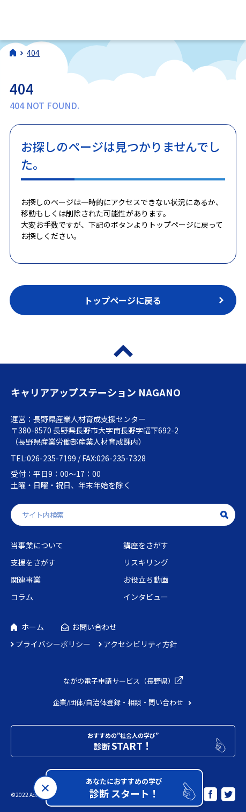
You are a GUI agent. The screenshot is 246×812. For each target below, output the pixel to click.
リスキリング (145, 562)
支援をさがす (33, 562)
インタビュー (145, 596)
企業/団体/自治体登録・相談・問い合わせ (118, 702)
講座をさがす (145, 545)
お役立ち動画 (145, 579)
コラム (22, 596)
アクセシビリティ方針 (140, 644)
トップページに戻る (122, 300)
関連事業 (26, 579)
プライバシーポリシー (53, 644)
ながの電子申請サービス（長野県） (119, 681)
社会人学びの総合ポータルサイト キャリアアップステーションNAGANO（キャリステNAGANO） (85, 18)
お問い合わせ (94, 626)
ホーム (32, 626)
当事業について (37, 545)
